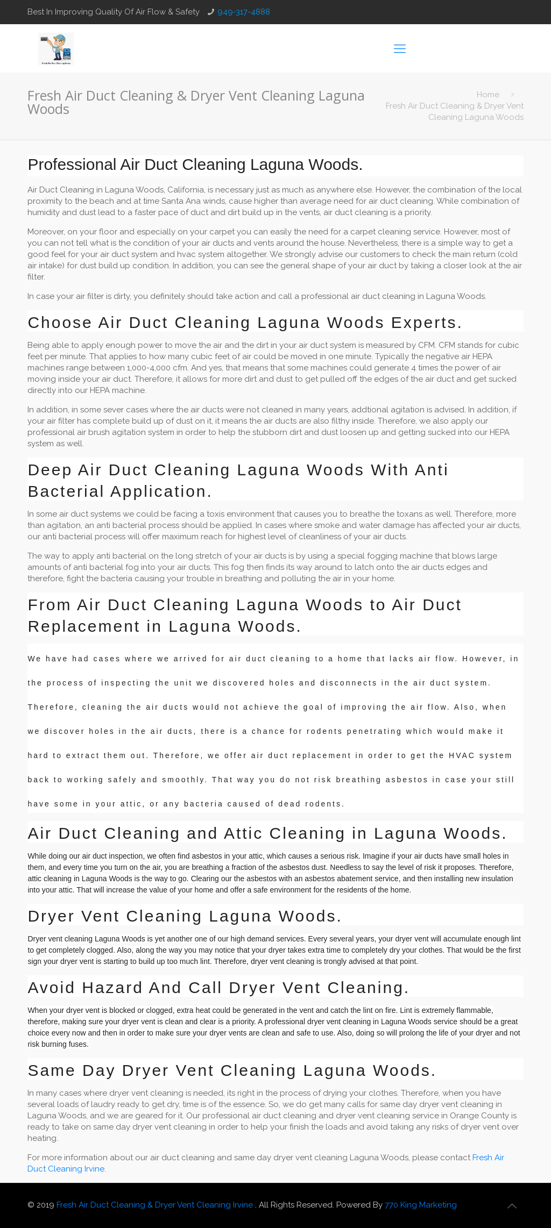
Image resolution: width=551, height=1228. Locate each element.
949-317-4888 (243, 12)
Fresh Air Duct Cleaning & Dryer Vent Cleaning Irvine (155, 1205)
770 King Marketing (421, 1205)
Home (488, 94)
